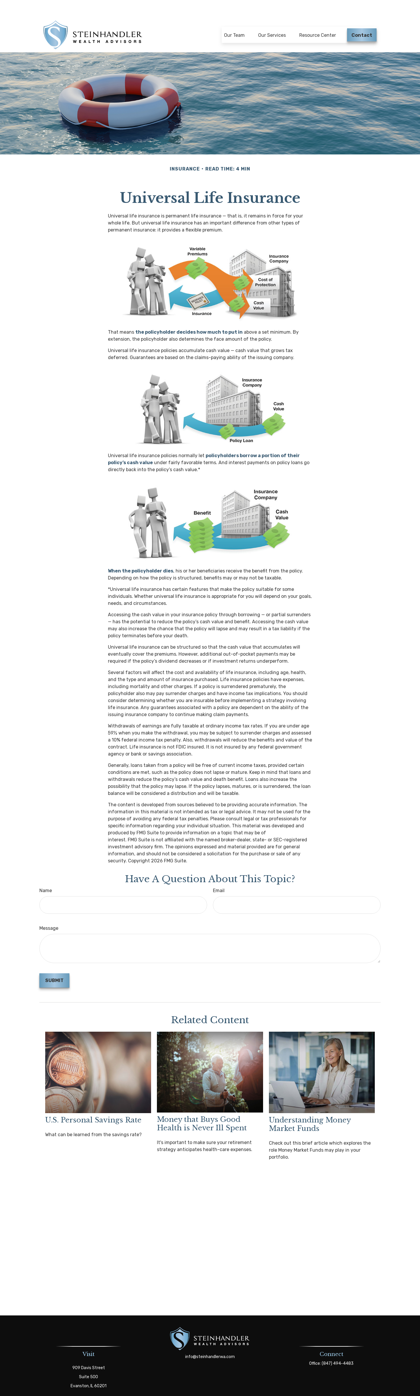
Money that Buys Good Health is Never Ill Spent (202, 1110)
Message (48, 915)
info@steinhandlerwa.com (210, 1343)
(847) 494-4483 (338, 1350)
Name (45, 877)
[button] (234, 19)
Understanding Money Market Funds (310, 1111)
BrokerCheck (263, 1390)
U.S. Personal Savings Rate (93, 1107)
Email (219, 877)
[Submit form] (54, 967)
